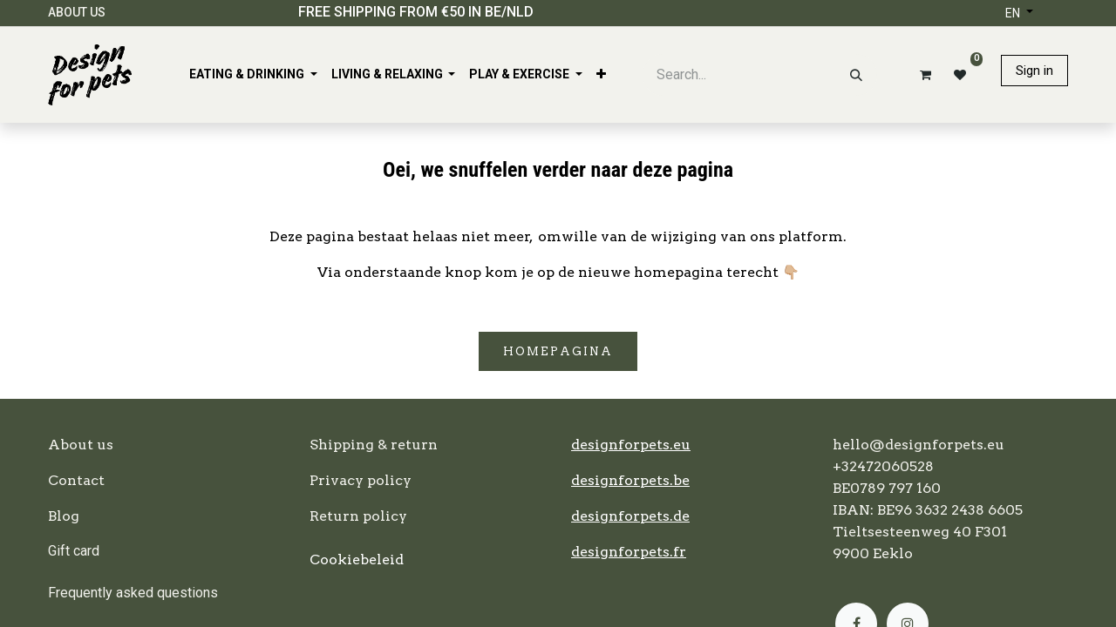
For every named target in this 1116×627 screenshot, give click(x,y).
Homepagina (558, 351)
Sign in (1034, 70)
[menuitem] (253, 74)
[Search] (856, 75)
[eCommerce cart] (922, 75)
